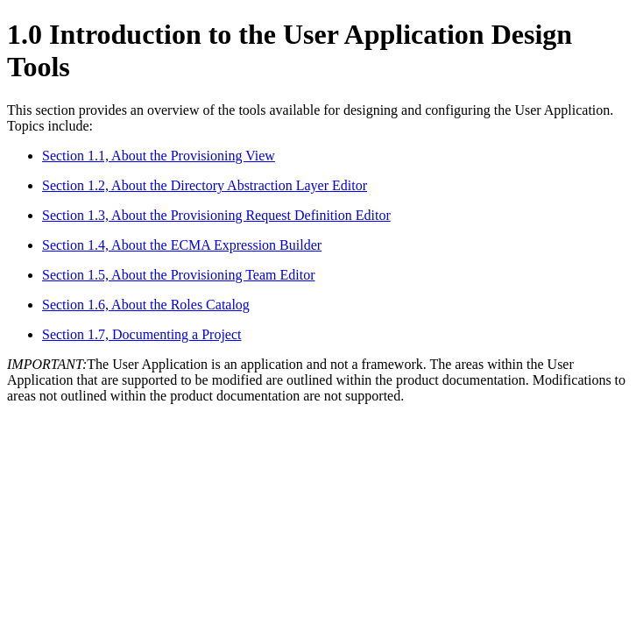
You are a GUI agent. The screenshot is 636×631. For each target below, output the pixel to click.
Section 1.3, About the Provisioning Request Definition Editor (216, 215)
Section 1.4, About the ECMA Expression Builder (182, 245)
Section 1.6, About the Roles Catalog (146, 304)
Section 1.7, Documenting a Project (142, 334)
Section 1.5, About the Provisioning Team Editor (178, 274)
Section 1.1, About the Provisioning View (158, 155)
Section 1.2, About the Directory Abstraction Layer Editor (204, 185)
